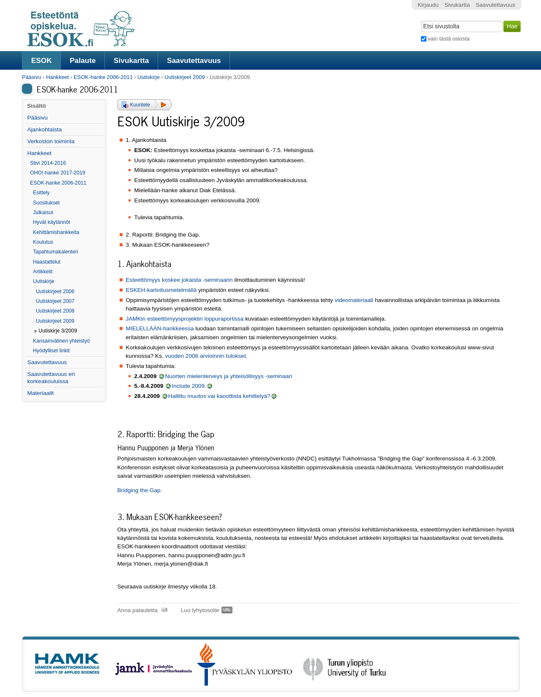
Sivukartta (131, 60)
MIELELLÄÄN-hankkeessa (160, 328)
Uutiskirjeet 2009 (184, 77)
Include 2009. (189, 386)
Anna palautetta (137, 610)
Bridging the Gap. (139, 490)
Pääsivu (31, 77)
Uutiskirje (148, 77)
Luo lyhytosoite (200, 610)
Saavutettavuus (194, 60)
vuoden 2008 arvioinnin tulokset (205, 356)
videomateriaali (355, 300)
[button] (144, 104)
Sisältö (36, 106)
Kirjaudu (428, 5)
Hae (420, 19)
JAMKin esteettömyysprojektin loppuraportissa (185, 319)
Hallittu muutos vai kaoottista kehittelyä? (219, 396)
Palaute (83, 60)
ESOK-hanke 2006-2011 (103, 77)
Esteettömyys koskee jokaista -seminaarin (179, 280)
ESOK (41, 60)
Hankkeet (57, 77)
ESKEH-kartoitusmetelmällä (161, 290)
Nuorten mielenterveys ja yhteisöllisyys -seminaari (228, 376)
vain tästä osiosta (449, 38)
